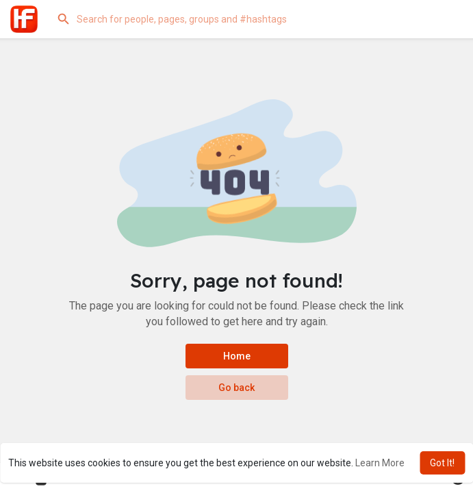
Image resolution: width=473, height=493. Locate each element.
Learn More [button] (380, 462)
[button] (253, 19)
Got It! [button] (442, 462)
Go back (236, 387)
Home (237, 356)
